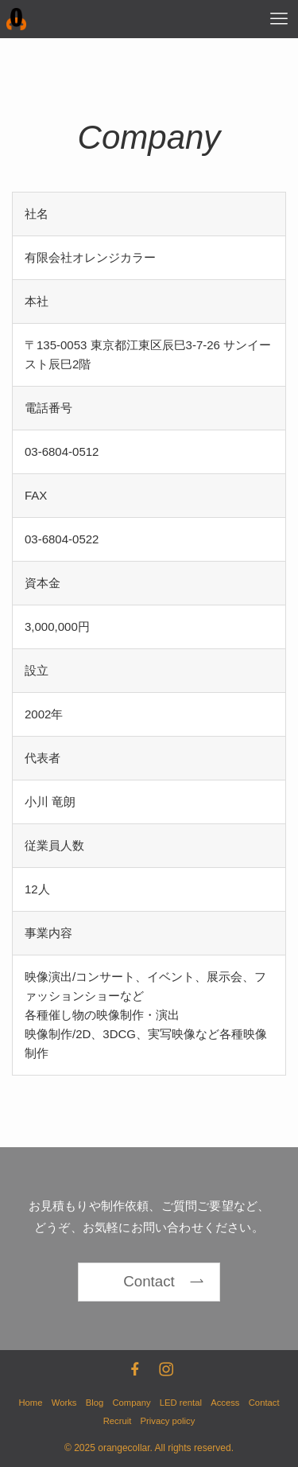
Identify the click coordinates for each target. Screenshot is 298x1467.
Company (131, 1402)
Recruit (117, 1421)
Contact (264, 1402)
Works (64, 1402)
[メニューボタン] (279, 19)
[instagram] (164, 1367)
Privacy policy (168, 1421)
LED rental (181, 1402)
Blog (95, 1402)
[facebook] (133, 1367)
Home (30, 1402)
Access (225, 1402)
